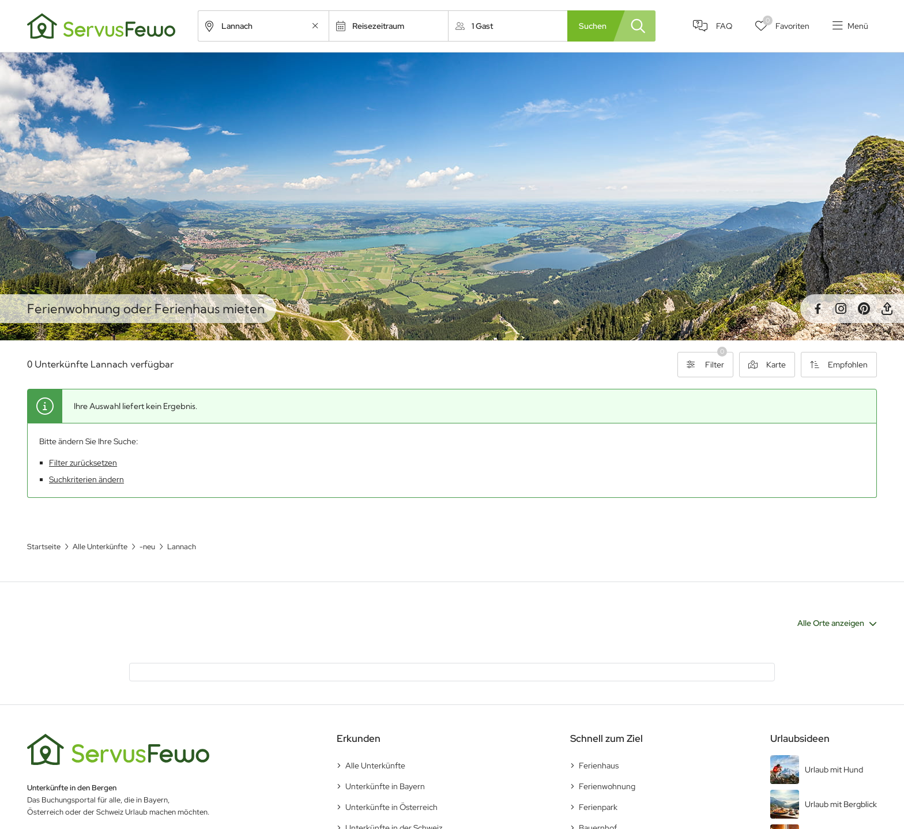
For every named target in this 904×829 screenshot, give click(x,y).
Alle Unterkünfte (375, 765)
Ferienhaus (599, 765)
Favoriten (786, 23)
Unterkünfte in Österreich (391, 807)
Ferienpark (598, 807)
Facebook (817, 308)
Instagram (840, 308)
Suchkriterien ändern (86, 479)
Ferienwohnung (607, 786)
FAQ (724, 26)
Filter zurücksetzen (83, 462)
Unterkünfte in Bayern (385, 786)
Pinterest (863, 308)
